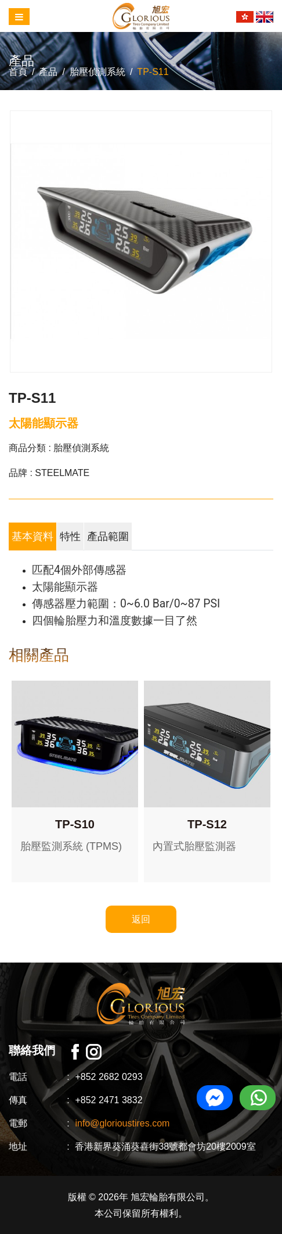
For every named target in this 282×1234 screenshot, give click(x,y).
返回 (141, 919)
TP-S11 (152, 72)
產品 (48, 72)
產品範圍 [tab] (108, 536)
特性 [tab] (70, 536)
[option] (141, 241)
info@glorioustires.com (122, 1123)
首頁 (18, 72)
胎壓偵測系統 (97, 72)
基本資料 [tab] (32, 536)
